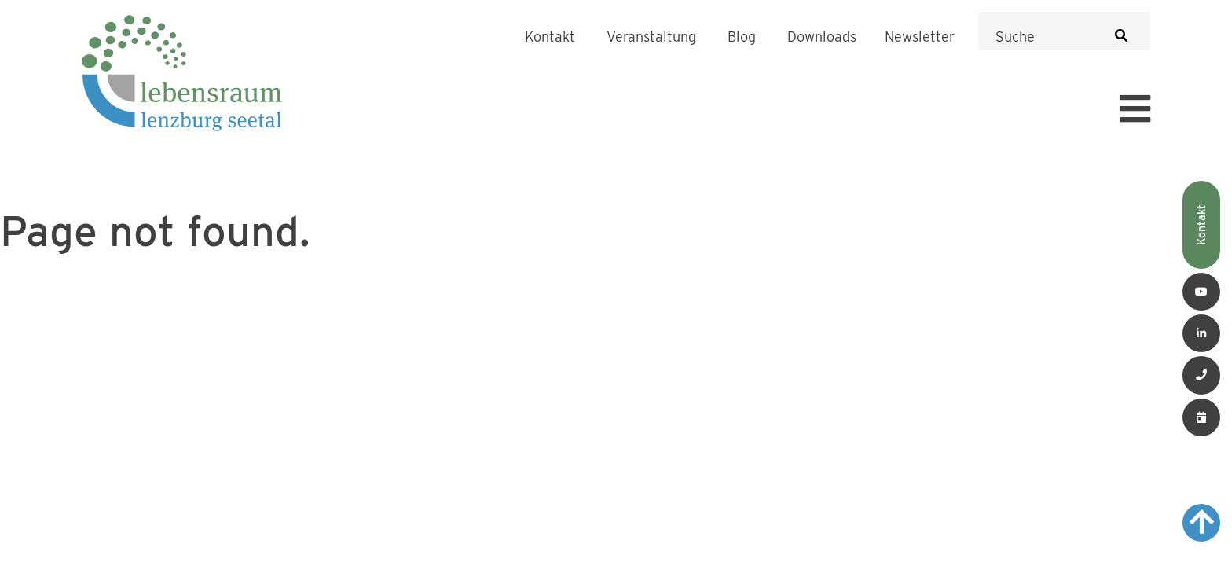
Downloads (821, 37)
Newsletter (920, 37)
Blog (742, 37)
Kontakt (550, 37)
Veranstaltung (651, 37)
